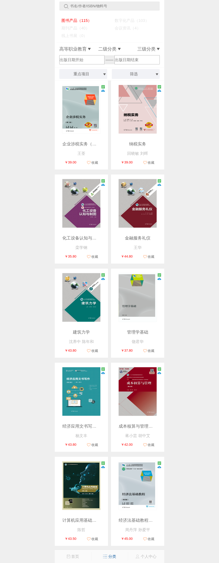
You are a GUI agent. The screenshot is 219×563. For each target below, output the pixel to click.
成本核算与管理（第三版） (144, 426)
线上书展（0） (72, 35)
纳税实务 (137, 144)
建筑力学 (81, 332)
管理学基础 (137, 332)
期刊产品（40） (73, 28)
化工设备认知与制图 (81, 238)
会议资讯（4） (125, 28)
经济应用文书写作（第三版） (90, 426)
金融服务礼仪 (137, 238)
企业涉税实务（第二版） (85, 144)
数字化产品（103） (129, 20)
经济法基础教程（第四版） (144, 520)
